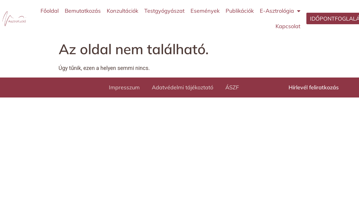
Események (205, 10)
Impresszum (124, 87)
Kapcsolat (288, 26)
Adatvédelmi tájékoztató (182, 87)
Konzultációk (122, 10)
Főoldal (50, 10)
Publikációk (240, 10)
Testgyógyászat (164, 10)
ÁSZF (232, 87)
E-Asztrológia (280, 11)
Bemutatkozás (83, 10)
